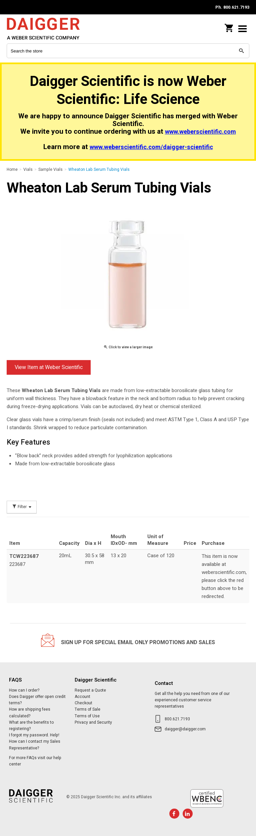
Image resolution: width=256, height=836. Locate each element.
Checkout (83, 703)
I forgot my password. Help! (34, 735)
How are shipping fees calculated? (29, 712)
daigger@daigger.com (185, 729)
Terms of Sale (87, 709)
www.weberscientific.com (200, 131)
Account (82, 697)
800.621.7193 (177, 719)
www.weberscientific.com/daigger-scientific (151, 147)
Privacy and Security (93, 722)
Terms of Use (87, 716)
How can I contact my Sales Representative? (34, 744)
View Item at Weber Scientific (49, 367)
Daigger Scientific (50, 28)
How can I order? (24, 690)
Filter (21, 507)
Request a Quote (90, 690)
